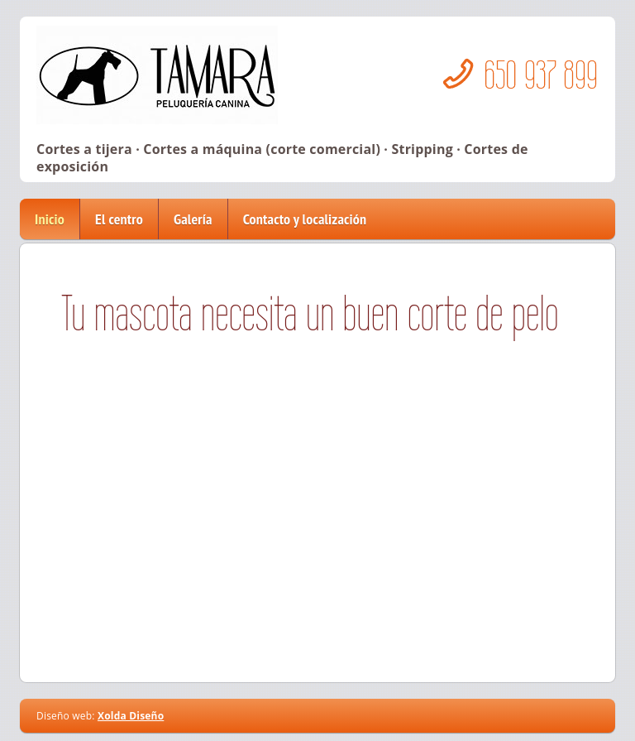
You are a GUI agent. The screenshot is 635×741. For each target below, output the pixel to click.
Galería (193, 219)
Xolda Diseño (131, 716)
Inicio (49, 219)
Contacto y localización (305, 219)
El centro (119, 219)
